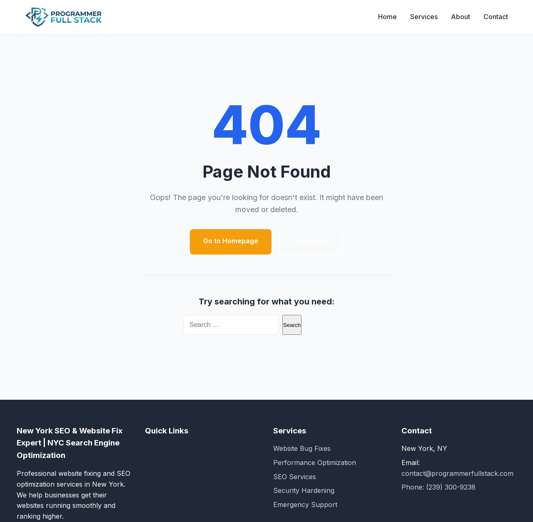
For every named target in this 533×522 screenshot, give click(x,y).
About (460, 16)
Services (424, 16)
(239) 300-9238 (451, 487)
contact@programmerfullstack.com (457, 473)
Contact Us (310, 241)
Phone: (413, 487)
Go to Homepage (230, 241)
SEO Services (294, 477)
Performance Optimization (314, 462)
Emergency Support (305, 504)
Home (387, 16)
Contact (495, 16)
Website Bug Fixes (302, 448)
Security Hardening (303, 490)
